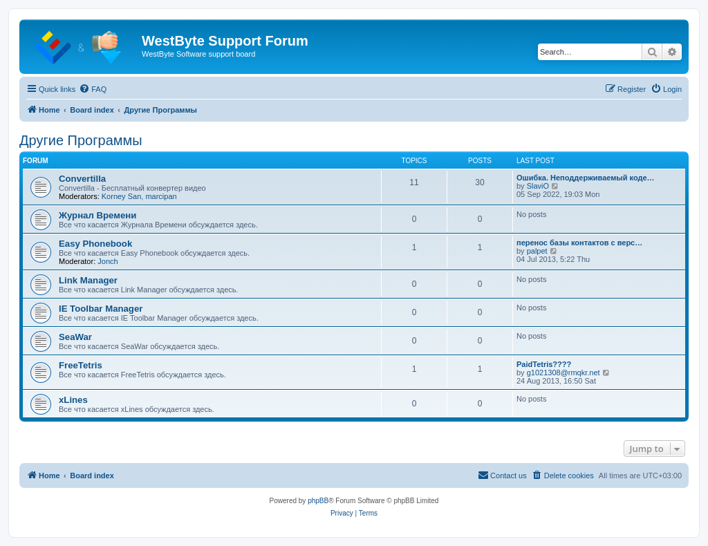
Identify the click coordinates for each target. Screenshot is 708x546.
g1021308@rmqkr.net (563, 372)
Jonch (107, 261)
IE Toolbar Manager (100, 308)
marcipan (160, 196)
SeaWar (75, 337)
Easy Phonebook (95, 243)
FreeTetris (80, 365)
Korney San (121, 196)
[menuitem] (92, 89)
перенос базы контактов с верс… (579, 242)
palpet (537, 251)
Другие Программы (80, 140)
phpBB (318, 501)
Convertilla (82, 178)
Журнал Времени (97, 215)
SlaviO (538, 186)
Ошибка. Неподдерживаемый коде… (585, 177)
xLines (73, 400)
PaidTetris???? (543, 364)
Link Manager (88, 280)
